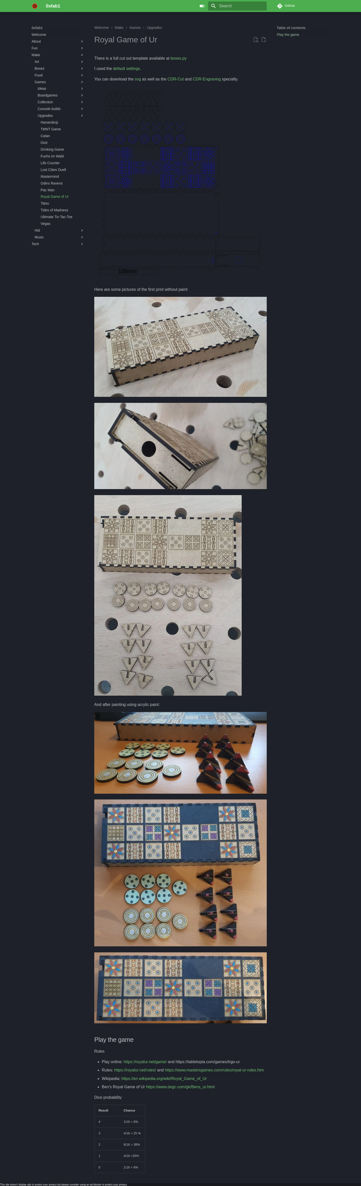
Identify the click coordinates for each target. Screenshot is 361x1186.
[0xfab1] (35, 6)
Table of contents (291, 28)
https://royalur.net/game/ (145, 1062)
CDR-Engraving (207, 79)
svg (138, 79)
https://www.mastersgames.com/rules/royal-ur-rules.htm (214, 1070)
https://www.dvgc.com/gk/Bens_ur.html (180, 1087)
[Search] (237, 6)
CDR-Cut (175, 79)
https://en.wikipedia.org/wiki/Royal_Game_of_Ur (164, 1078)
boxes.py (178, 58)
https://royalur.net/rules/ (135, 1070)
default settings (126, 68)
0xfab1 (37, 28)
